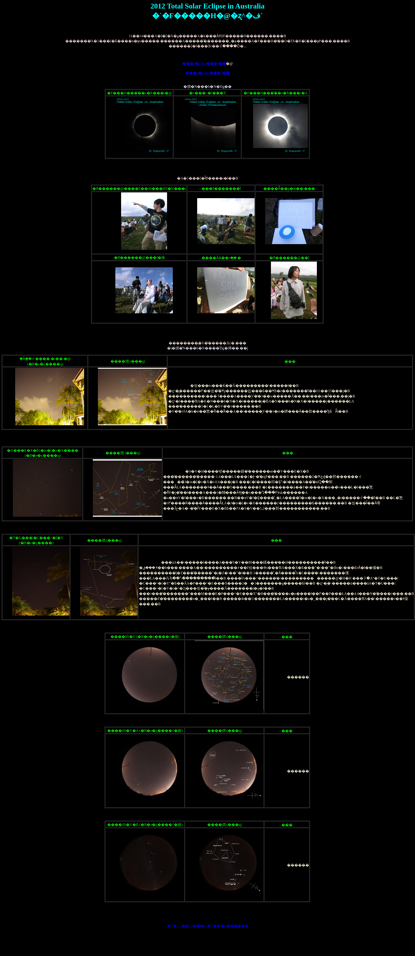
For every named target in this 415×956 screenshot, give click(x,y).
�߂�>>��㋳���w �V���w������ (207, 926)
